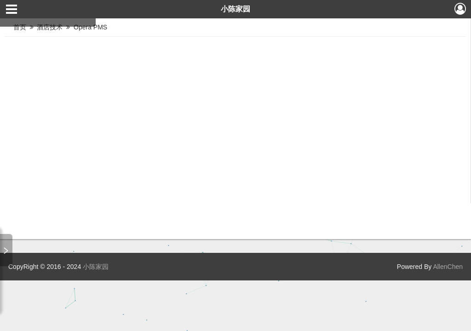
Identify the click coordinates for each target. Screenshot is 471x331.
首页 (19, 27)
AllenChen (447, 266)
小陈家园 (235, 9)
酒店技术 (50, 27)
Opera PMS (91, 27)
